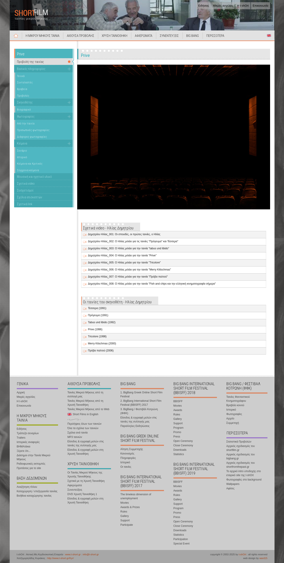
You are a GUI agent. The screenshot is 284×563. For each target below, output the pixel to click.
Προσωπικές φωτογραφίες (33, 130)
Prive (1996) (95, 329)
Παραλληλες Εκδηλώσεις (135, 426)
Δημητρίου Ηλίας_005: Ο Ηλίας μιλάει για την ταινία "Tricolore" (124, 262)
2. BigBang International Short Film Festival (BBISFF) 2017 (141, 402)
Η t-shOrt (243, 5)
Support (125, 520)
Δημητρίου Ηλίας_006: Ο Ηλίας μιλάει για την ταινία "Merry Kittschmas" (129, 269)
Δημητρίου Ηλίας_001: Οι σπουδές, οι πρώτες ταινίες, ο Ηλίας (124, 234)
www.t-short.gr (73, 554)
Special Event (181, 543)
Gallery (124, 516)
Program (178, 427)
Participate (126, 524)
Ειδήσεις (203, 5)
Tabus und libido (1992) (102, 322)
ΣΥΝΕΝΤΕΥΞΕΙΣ (169, 36)
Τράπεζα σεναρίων (28, 433)
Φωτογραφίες (26, 116)
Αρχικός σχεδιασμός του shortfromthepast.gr (240, 464)
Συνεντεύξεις (75, 489)
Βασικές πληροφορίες (31, 69)
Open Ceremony (183, 441)
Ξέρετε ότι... (24, 450)
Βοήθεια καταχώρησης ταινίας (34, 495)
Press (176, 436)
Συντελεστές (25, 82)
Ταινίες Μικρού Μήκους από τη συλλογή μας (85, 394)
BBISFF (178, 401)
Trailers (21, 437)
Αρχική (16, 35)
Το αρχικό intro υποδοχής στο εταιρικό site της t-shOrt (243, 473)
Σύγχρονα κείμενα (28, 170)
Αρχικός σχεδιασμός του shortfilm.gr (240, 448)
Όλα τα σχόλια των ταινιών (83, 428)
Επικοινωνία (260, 5)
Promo (177, 432)
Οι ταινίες (125, 466)
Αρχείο (230, 418)
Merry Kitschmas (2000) (102, 343)
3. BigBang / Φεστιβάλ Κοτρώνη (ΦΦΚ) (139, 411)
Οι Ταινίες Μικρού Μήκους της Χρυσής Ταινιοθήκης (85, 474)
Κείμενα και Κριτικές (29, 163)
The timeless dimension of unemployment (135, 496)
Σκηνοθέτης (25, 102)
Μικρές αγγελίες (223, 5)
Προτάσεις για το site (29, 468)
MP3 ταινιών (75, 437)
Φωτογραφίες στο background (243, 479)
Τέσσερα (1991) (97, 308)
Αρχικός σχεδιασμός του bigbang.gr (240, 456)
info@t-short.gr (91, 554)
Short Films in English (269, 35)
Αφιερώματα (75, 485)
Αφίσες (230, 488)
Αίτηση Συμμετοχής (131, 449)
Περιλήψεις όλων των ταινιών (85, 423)
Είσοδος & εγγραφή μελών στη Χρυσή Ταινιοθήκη (85, 451)
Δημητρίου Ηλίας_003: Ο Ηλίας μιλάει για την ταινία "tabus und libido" (128, 248)
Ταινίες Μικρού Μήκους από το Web (88, 409)
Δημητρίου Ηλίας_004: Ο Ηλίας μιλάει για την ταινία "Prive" (122, 255)
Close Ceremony (183, 445)
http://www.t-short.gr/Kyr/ (60, 558)
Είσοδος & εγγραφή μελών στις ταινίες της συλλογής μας (86, 443)
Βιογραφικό (24, 109)
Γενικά (20, 76)
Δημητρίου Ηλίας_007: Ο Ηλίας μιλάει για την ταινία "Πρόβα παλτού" (128, 276)
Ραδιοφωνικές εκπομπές (31, 463)
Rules (123, 511)
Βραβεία (22, 89)
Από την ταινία (25, 123)
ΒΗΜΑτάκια (23, 446)
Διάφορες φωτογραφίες (32, 136)
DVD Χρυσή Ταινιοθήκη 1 (82, 494)
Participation (180, 539)
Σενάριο (22, 150)
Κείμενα (22, 143)
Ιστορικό (22, 157)
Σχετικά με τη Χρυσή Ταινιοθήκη (86, 480)
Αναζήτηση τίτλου (27, 486)
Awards (177, 410)
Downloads (179, 449)
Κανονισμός (127, 453)
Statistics (178, 454)
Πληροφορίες (128, 458)
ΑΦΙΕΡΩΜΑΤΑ (143, 36)
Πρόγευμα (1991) (98, 315)
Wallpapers (233, 484)
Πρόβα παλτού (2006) (101, 350)
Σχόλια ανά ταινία (78, 432)
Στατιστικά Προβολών (238, 441)
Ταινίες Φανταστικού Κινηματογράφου (238, 398)
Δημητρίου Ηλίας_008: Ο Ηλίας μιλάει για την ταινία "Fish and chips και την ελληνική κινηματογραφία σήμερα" (152, 283)
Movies (124, 502)
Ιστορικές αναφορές (28, 442)
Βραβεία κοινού (235, 405)
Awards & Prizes (130, 507)
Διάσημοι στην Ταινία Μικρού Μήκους (34, 457)
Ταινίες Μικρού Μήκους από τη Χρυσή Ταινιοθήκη (85, 402)
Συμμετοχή (232, 422)
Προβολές (23, 95)
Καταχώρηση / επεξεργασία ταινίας (37, 491)
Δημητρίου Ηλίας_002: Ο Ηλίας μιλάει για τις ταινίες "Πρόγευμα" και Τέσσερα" (133, 241)
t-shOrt (242, 554)
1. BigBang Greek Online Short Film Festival (141, 394)
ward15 (263, 558)
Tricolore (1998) (97, 336)
